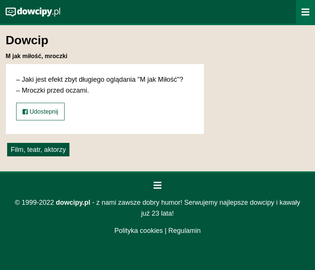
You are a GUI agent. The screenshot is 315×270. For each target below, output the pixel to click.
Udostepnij (40, 111)
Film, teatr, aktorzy (38, 149)
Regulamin (184, 230)
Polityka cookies (139, 230)
